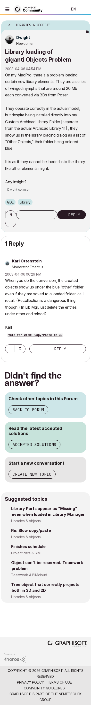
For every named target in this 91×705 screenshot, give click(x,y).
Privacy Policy (30, 682)
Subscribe (36, 214)
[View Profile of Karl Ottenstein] (27, 261)
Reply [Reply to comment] (60, 348)
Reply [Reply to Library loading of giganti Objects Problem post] (74, 214)
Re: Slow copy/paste (31, 530)
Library (25, 202)
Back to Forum (28, 409)
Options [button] (83, 23)
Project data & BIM (26, 553)
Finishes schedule (28, 546)
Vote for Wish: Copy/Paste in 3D (35, 335)
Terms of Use (59, 682)
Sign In (83, 9)
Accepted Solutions (34, 444)
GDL (10, 202)
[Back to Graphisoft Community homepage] (29, 9)
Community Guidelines (44, 688)
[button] (11, 223)
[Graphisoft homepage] (67, 644)
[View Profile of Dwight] (23, 37)
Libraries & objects (26, 521)
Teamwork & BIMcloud (29, 575)
